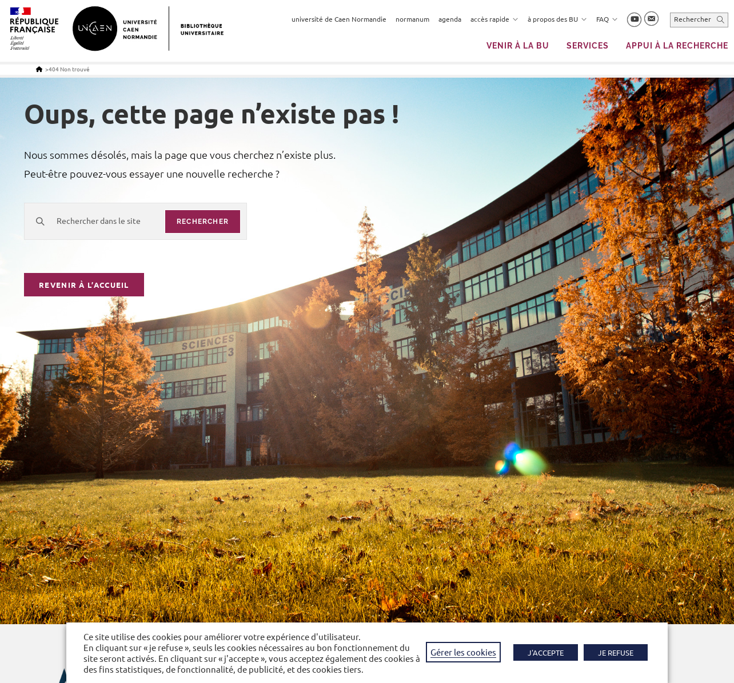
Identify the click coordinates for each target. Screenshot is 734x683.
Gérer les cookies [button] (463, 651)
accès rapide (494, 18)
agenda (449, 18)
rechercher (203, 222)
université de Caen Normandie (339, 18)
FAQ (607, 18)
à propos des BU (557, 18)
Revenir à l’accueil (84, 286)
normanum (412, 18)
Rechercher (692, 18)
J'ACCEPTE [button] (546, 652)
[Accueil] (39, 69)
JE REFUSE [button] (615, 652)
